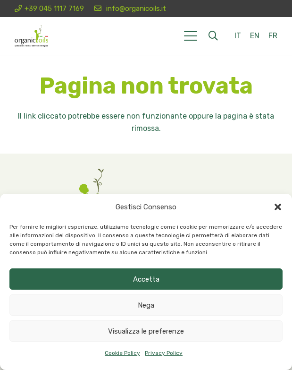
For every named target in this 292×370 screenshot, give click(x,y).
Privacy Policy (164, 353)
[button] (278, 207)
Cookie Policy (122, 353)
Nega (146, 305)
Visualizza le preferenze (146, 331)
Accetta (146, 279)
